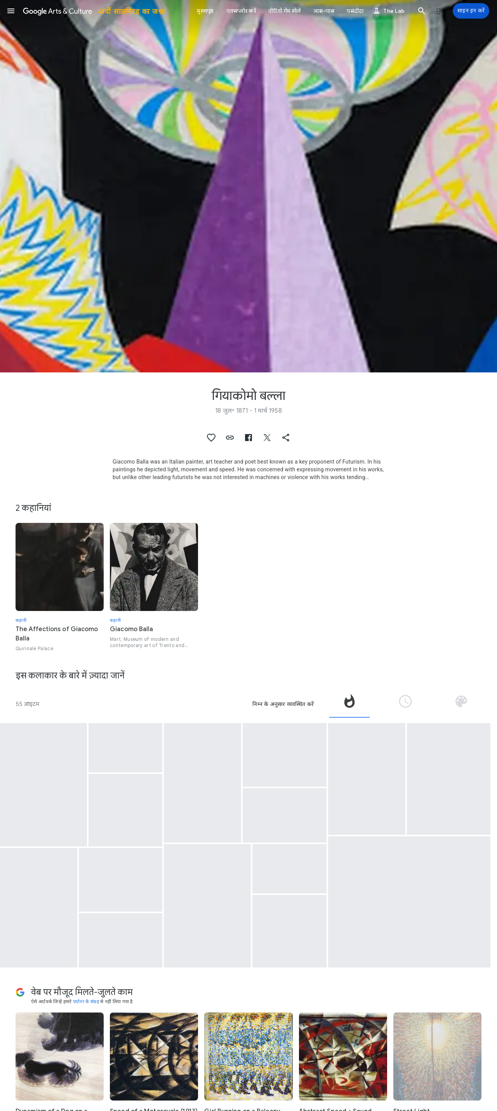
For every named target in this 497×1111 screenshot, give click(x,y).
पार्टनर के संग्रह (86, 1001)
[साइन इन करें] (471, 11)
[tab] (349, 704)
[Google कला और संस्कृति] (94, 11)
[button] (11, 11)
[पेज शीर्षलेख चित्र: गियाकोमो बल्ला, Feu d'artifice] (248, 186)
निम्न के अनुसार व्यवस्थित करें (283, 704)
